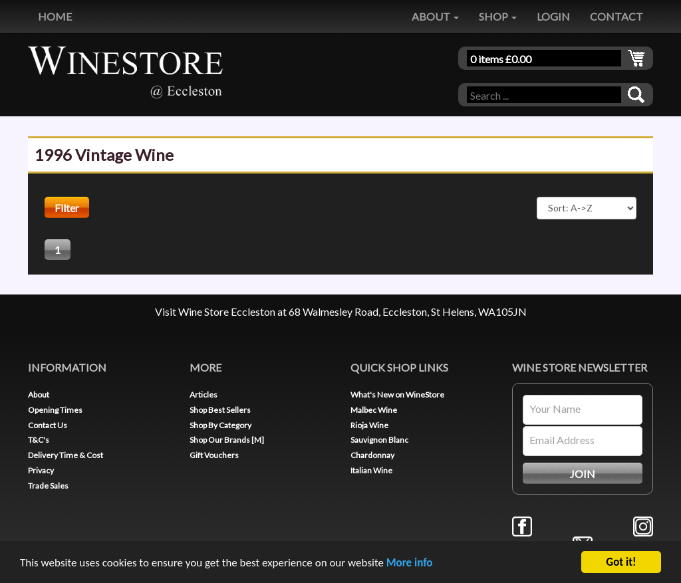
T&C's (38, 440)
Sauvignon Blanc (379, 440)
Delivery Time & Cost (65, 455)
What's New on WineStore (397, 395)
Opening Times (55, 410)
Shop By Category (220, 425)
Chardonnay (372, 455)
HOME (55, 16)
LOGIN (553, 16)
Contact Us (47, 425)
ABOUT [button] (435, 16)
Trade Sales (48, 486)
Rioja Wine (369, 425)
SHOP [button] (498, 16)
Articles (203, 395)
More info (409, 563)
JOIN (582, 473)
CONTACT (616, 16)
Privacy (41, 470)
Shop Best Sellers (220, 410)
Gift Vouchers (214, 455)
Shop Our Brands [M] (227, 440)
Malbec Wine (373, 410)
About (38, 395)
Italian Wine (371, 470)
